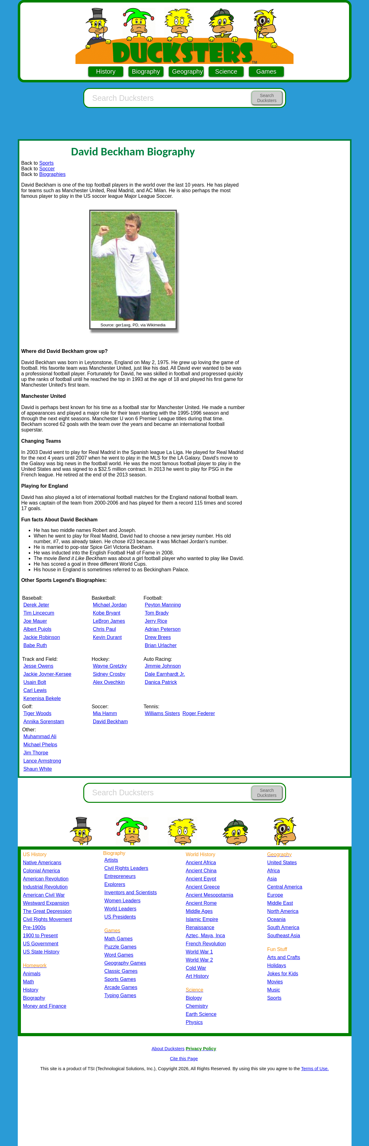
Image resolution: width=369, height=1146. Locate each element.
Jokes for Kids (282, 973)
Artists (111, 860)
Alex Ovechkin (109, 682)
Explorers (114, 884)
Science (226, 71)
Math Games (118, 938)
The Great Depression (47, 911)
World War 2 (199, 960)
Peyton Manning (163, 604)
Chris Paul (104, 629)
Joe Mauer (35, 621)
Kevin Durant (107, 637)
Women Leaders (122, 900)
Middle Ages (199, 911)
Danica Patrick (161, 682)
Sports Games (120, 979)
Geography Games (125, 963)
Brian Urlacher (161, 645)
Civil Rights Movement (47, 919)
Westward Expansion (46, 903)
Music (273, 989)
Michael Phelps (40, 744)
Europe (275, 895)
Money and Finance (44, 1006)
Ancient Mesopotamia (209, 895)
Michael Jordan (110, 604)
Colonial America (41, 870)
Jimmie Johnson (163, 666)
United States (282, 862)
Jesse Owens (38, 666)
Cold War (196, 968)
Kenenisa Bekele (42, 698)
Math (28, 981)
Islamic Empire (202, 919)
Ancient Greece (203, 887)
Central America (285, 887)
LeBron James (109, 621)
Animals (32, 973)
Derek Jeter (36, 604)
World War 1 (199, 951)
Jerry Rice (156, 621)
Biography (146, 71)
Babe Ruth (35, 645)
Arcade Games (121, 987)
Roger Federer (198, 713)
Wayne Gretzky (110, 666)
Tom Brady (156, 613)
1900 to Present (40, 935)
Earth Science (201, 1014)
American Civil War (44, 895)
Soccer (47, 168)
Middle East (280, 903)
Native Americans (42, 862)
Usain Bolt (34, 682)
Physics (194, 1022)
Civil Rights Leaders (126, 868)
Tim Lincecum (38, 613)
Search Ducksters (266, 98)
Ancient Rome (201, 903)
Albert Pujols (37, 629)
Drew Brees (158, 637)
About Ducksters (168, 1048)
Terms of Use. (315, 1068)
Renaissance (200, 927)
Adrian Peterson (163, 629)
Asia (272, 878)
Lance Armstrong (42, 760)
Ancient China (201, 870)
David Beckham (110, 721)
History (105, 71)
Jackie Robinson (41, 637)
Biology (194, 998)
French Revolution (206, 943)
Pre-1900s (34, 927)
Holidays (276, 965)
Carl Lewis (35, 690)
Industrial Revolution (45, 887)
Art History (197, 976)
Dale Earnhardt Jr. (165, 674)
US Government (40, 943)
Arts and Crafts (283, 957)
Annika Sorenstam (43, 721)
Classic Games (121, 971)
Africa (273, 870)
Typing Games (120, 995)
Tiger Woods (37, 713)
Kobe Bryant (106, 613)
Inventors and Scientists (130, 892)
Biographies (52, 174)
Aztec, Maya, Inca (205, 935)
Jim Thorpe (35, 752)
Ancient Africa (201, 862)
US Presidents (120, 916)
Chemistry (197, 1006)
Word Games (119, 955)
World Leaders (120, 908)
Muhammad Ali (39, 736)
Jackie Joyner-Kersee (47, 674)
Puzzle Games (120, 946)
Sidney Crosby (109, 674)
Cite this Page (184, 1058)
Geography (187, 71)
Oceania (276, 919)
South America (283, 927)
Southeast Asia (283, 935)
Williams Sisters (162, 713)
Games (266, 71)
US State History (41, 951)
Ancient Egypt (201, 878)
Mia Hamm (105, 713)
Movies (275, 981)
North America (283, 911)
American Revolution (46, 878)
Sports (46, 163)
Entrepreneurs (120, 876)
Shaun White (37, 769)
